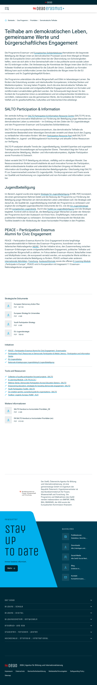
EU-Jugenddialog (15, 362)
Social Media (76, 555)
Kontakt (74, 576)
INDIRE (35, 249)
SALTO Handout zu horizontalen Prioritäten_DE (34, 412)
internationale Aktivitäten (16, 264)
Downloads (76, 545)
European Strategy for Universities (28, 315)
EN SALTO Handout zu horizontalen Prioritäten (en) (35, 421)
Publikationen (79, 535)
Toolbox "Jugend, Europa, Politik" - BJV (25, 397)
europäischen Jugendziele (40, 208)
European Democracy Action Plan (28, 306)
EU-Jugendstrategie (22, 334)
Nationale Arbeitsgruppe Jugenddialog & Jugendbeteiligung (33, 365)
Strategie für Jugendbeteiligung (55, 194)
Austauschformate (48, 264)
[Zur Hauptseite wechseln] (48, 2)
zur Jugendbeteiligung (78, 208)
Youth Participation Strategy (26, 325)
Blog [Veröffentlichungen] (73, 566)
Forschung (34, 264)
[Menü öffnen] (7, 9)
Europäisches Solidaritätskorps (49, 53)
